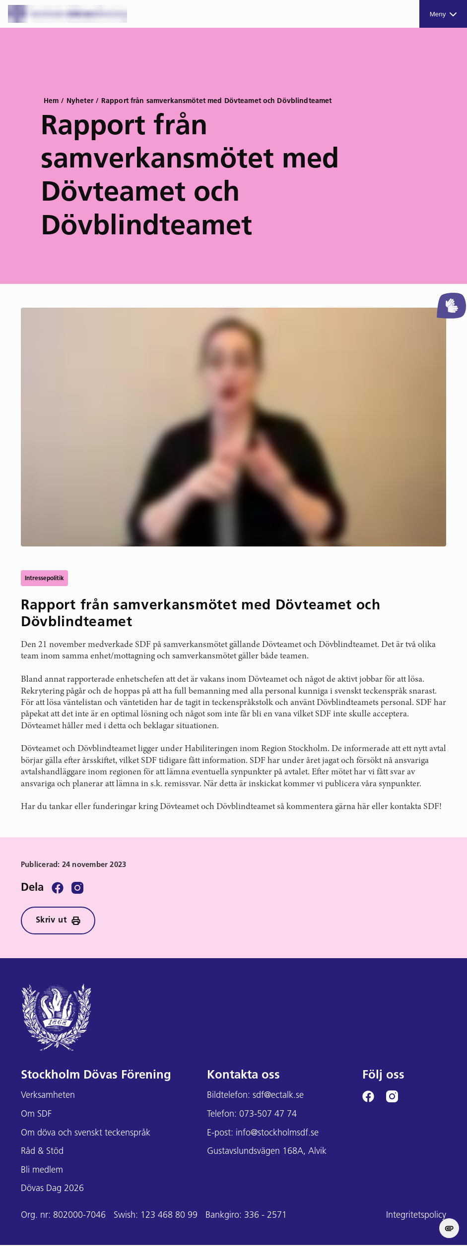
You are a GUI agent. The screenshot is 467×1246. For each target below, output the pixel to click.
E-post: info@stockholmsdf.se (263, 1134)
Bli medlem (42, 1171)
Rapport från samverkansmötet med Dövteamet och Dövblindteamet (216, 101)
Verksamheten (48, 1096)
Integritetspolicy (416, 1216)
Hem (51, 101)
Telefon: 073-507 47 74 (252, 1115)
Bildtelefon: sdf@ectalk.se (255, 1096)
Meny (443, 14)
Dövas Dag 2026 (52, 1189)
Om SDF (36, 1115)
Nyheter (80, 101)
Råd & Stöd (42, 1152)
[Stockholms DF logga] (67, 14)
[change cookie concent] (449, 1228)
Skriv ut (59, 921)
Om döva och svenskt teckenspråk (85, 1134)
